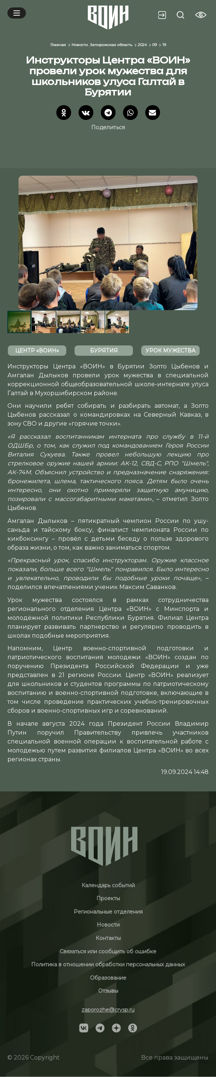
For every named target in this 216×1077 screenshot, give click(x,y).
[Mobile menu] (16, 13)
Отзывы (108, 990)
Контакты (108, 938)
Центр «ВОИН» (37, 350)
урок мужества (170, 350)
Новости (108, 924)
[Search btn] (180, 15)
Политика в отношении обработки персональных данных (108, 964)
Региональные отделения (108, 911)
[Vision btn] (201, 15)
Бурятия (104, 350)
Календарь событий (108, 885)
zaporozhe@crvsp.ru (108, 1009)
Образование (108, 977)
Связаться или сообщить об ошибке (108, 951)
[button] (202, 243)
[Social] (83, 1027)
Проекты (108, 898)
